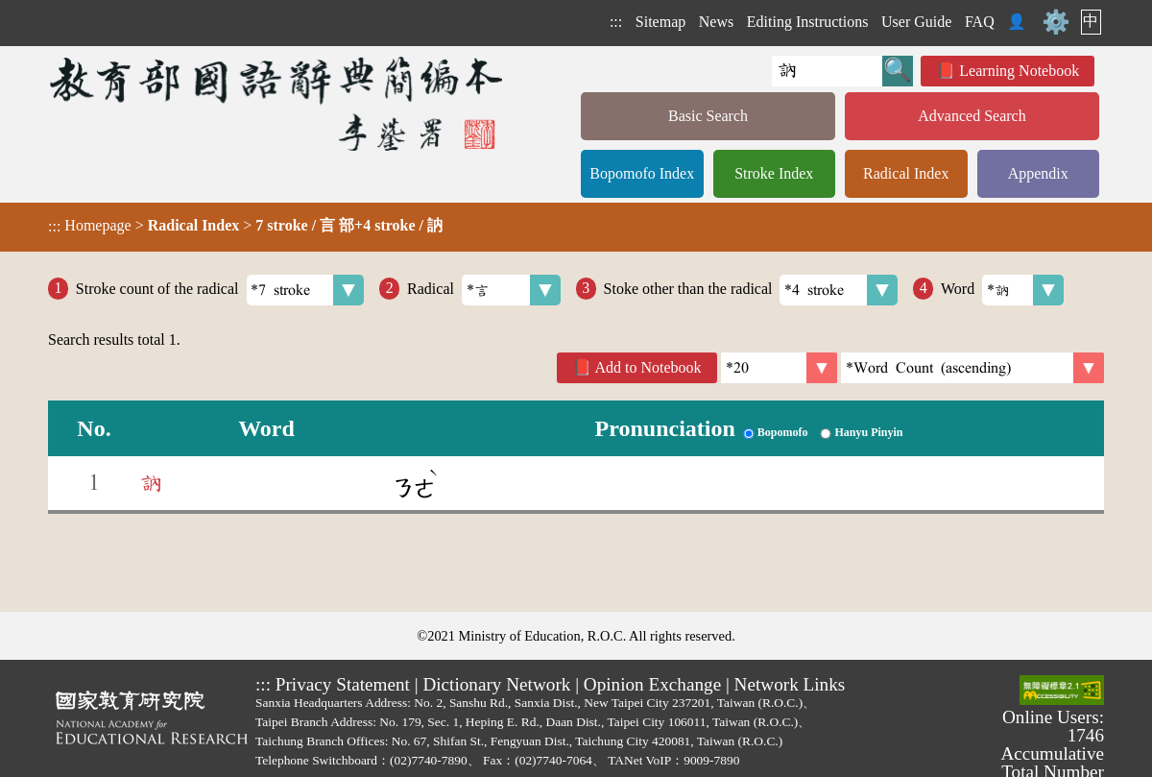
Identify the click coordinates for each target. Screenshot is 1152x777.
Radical (484, 290)
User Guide (916, 21)
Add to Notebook (648, 367)
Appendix (1038, 173)
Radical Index (905, 173)
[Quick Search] (827, 71)
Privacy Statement (343, 684)
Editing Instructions (808, 21)
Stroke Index (773, 173)
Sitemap (660, 21)
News (716, 21)
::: (616, 21)
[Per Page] (779, 367)
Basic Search (708, 116)
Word (1002, 290)
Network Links (790, 684)
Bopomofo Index (641, 173)
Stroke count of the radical (220, 290)
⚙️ (1056, 22)
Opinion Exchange (652, 684)
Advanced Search (971, 116)
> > (245, 225)
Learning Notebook (1019, 70)
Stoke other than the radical (751, 290)
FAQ (980, 21)
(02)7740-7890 (429, 760)
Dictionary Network (496, 684)
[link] (972, 367)
